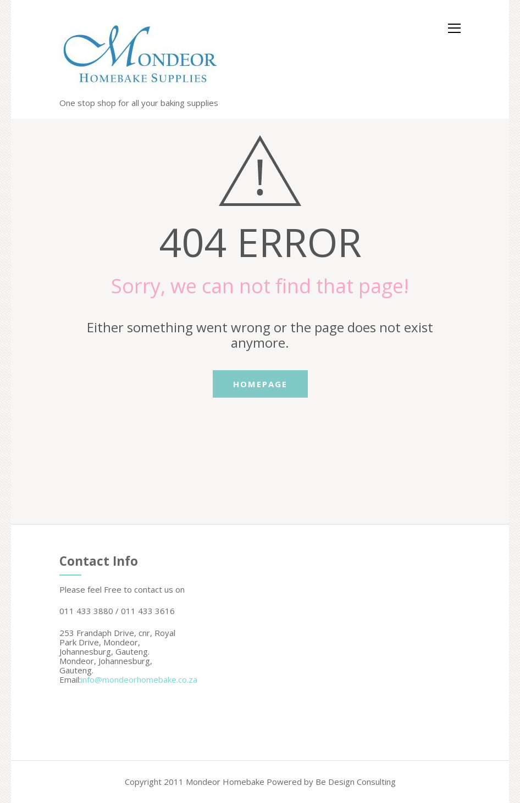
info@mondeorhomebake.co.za (139, 679)
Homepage (260, 383)
